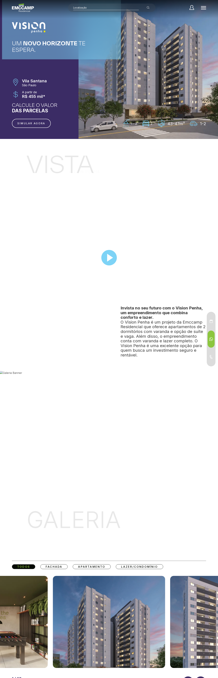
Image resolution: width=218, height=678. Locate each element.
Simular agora (31, 123)
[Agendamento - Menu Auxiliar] (211, 321)
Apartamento (91, 566)
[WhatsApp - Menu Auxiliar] (211, 339)
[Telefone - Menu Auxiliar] (211, 357)
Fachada (54, 566)
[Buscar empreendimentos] (148, 7)
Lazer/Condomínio (139, 566)
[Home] (23, 7)
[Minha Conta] (191, 8)
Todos (23, 566)
